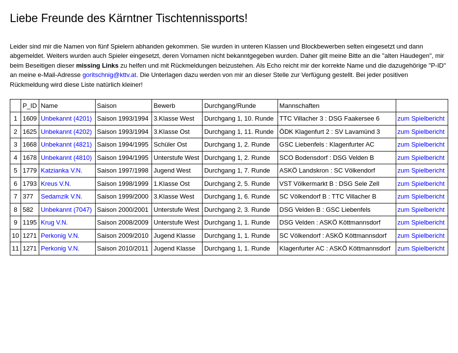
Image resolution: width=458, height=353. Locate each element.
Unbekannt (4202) (66, 131)
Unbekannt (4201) (66, 118)
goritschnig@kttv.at (109, 74)
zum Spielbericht (421, 118)
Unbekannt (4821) (66, 144)
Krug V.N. (54, 222)
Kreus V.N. (56, 183)
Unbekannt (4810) (66, 157)
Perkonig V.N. (60, 235)
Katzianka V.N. (61, 170)
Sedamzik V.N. (61, 196)
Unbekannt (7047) (66, 209)
